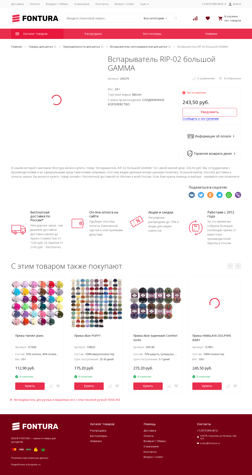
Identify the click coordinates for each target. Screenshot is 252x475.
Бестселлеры (152, 34)
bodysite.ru (34, 464)
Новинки (211, 34)
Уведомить (210, 112)
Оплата (35, 4)
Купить (30, 386)
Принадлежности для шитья (81, 46)
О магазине (81, 4)
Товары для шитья (41, 46)
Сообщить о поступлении (200, 119)
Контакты (102, 4)
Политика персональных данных (29, 457)
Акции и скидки (160, 212)
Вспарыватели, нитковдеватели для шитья (138, 46)
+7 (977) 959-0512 (207, 430)
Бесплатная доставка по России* (40, 216)
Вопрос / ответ (124, 4)
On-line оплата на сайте (103, 214)
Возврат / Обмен (57, 4)
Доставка (17, 4)
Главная (16, 46)
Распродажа (93, 34)
